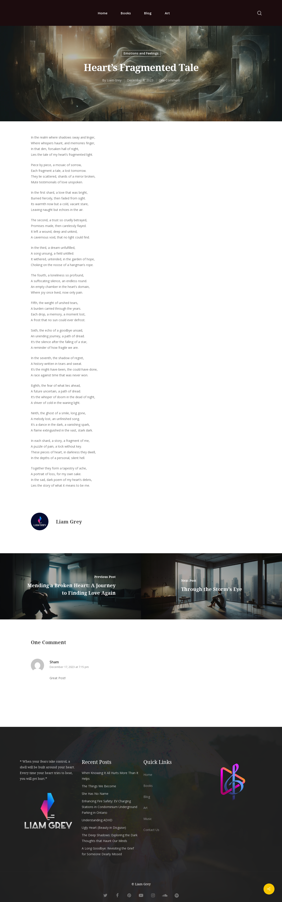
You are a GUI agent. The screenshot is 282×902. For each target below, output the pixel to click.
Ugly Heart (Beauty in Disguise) (104, 827)
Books (126, 13)
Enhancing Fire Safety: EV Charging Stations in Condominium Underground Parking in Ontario (109, 807)
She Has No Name (95, 793)
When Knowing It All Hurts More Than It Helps (110, 776)
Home (103, 13)
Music (147, 819)
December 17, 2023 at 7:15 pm (69, 667)
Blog (148, 13)
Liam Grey (114, 80)
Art (167, 13)
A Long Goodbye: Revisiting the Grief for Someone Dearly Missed (108, 851)
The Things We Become (99, 786)
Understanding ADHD (97, 820)
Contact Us (151, 830)
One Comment (169, 80)
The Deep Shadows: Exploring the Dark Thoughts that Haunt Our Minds (109, 838)
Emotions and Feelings (141, 53)
